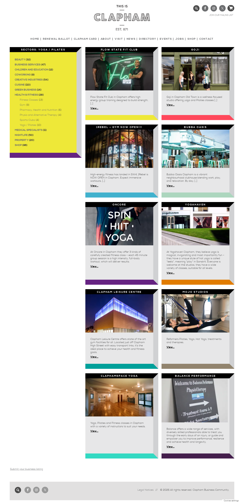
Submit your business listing (26, 469)
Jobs (179, 39)
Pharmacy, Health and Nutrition (38, 110)
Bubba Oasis (195, 127)
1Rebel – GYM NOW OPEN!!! (119, 127)
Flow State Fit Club (119, 49)
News (131, 39)
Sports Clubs (27, 120)
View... (94, 108)
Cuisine (20, 84)
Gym (22, 105)
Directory (147, 39)
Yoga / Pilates (28, 125)
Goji (195, 49)
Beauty (20, 59)
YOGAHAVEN (195, 204)
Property (21, 140)
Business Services (27, 64)
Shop (191, 39)
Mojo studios (195, 292)
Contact (206, 39)
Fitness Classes (29, 100)
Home (34, 39)
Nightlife (21, 135)
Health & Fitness (26, 95)
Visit (119, 39)
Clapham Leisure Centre (119, 292)
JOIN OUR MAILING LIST (221, 15)
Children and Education (31, 69)
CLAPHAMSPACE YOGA (119, 376)
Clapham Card (85, 39)
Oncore (119, 204)
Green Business (25, 89)
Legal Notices (146, 490)
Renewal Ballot (56, 39)
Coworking (23, 74)
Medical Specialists (28, 130)
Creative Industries (29, 79)
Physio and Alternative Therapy (38, 115)
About (106, 39)
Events (166, 39)
